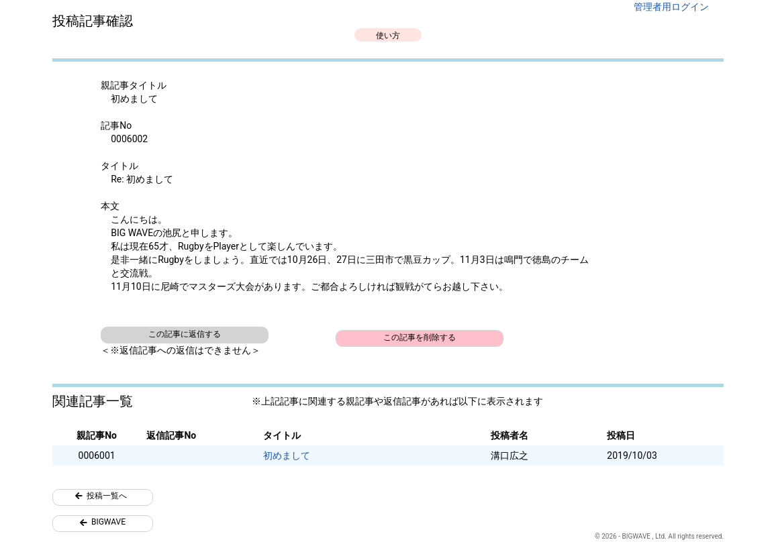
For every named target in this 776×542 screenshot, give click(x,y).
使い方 (388, 35)
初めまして (286, 455)
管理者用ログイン (671, 6)
